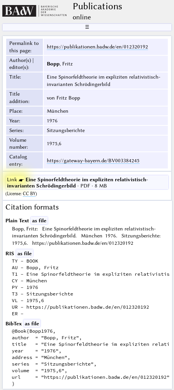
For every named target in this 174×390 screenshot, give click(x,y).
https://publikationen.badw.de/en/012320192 (97, 46)
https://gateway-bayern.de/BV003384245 (93, 160)
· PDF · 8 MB (77, 182)
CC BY (29, 193)
